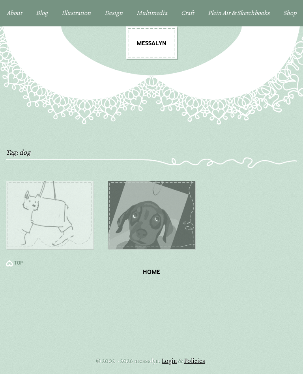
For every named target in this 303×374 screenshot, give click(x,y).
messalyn (151, 44)
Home (151, 272)
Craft (187, 13)
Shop (289, 13)
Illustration (76, 13)
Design (114, 13)
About (14, 13)
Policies (194, 361)
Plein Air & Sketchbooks (238, 13)
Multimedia (152, 13)
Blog (42, 13)
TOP (18, 263)
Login (169, 361)
